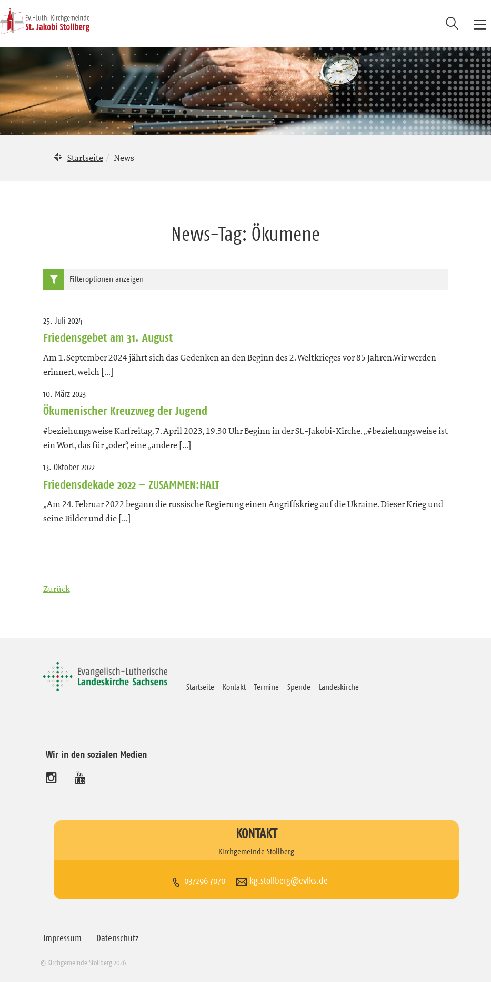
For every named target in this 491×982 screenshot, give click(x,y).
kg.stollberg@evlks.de (288, 881)
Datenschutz (117, 938)
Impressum (62, 938)
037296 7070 (205, 881)
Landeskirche (339, 687)
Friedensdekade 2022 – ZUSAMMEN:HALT (131, 484)
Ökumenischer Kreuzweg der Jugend (125, 410)
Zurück (56, 589)
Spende (298, 687)
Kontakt (234, 687)
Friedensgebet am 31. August (108, 337)
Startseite (85, 157)
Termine (266, 687)
